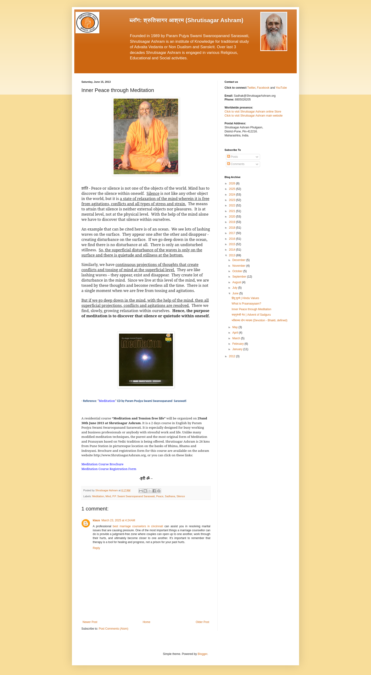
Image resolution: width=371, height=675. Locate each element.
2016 (232, 238)
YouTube (281, 87)
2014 (232, 249)
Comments (235, 164)
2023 (232, 200)
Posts (232, 156)
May (235, 327)
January (237, 349)
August (237, 282)
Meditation (98, 496)
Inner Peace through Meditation (251, 309)
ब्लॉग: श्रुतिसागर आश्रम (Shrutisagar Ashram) (186, 20)
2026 (232, 183)
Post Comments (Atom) (113, 628)
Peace (159, 496)
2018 (232, 227)
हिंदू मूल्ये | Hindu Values (245, 298)
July (235, 287)
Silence (181, 496)
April (235, 332)
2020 (232, 216)
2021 (232, 211)
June (235, 293)
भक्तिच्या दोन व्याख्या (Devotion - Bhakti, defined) (259, 320)
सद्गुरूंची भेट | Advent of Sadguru (251, 314)
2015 (232, 244)
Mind (108, 496)
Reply (96, 548)
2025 (232, 189)
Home (146, 622)
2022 (232, 205)
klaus (96, 520)
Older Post (202, 622)
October (237, 271)
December (239, 260)
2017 (232, 233)
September (239, 276)
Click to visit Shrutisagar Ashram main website (254, 115)
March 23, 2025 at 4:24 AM (118, 520)
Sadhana (170, 496)
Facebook (263, 87)
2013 (232, 255)
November (239, 265)
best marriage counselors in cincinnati (138, 526)
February (238, 343)
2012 (232, 356)
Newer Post (90, 622)
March (236, 338)
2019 (232, 222)
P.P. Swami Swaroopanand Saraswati (133, 496)
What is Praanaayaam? (246, 303)
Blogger (202, 654)
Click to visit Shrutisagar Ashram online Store (253, 111)
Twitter (251, 87)
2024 (232, 194)
